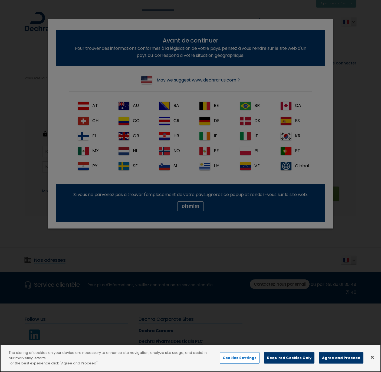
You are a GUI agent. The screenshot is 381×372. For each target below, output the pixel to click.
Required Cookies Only (289, 363)
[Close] (372, 362)
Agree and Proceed (341, 363)
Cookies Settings (240, 363)
